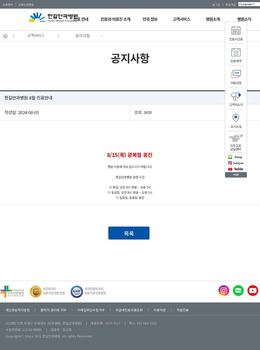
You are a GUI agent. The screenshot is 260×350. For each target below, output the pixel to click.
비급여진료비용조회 (129, 310)
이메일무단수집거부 (91, 310)
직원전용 (183, 310)
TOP (236, 174)
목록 (129, 233)
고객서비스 (181, 19)
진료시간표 (236, 39)
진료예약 (236, 61)
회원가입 (230, 4)
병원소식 (244, 19)
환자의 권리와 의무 (54, 310)
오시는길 (236, 126)
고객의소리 (236, 104)
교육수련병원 (26, 4)
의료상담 (236, 82)
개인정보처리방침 (17, 310)
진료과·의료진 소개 (115, 19)
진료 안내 (80, 19)
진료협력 (8, 4)
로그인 (216, 4)
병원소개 (213, 19)
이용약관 (160, 310)
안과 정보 (150, 19)
